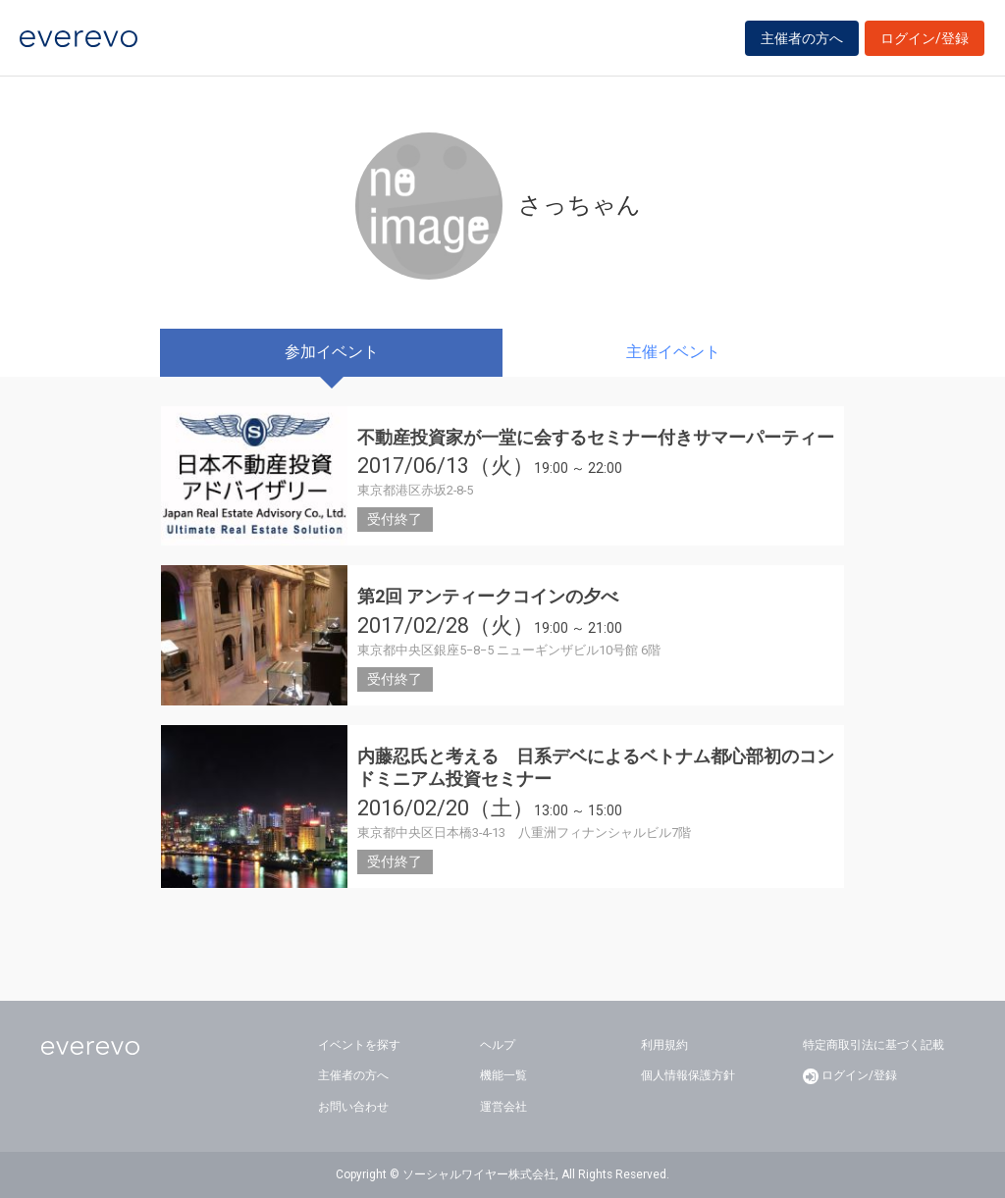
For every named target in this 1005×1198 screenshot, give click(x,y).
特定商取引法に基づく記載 (873, 1045)
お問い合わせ (353, 1107)
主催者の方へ (802, 41)
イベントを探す (359, 1045)
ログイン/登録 (924, 41)
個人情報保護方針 (688, 1075)
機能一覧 (503, 1075)
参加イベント (332, 351)
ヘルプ (497, 1045)
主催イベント (673, 351)
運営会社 (503, 1107)
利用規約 (664, 1045)
